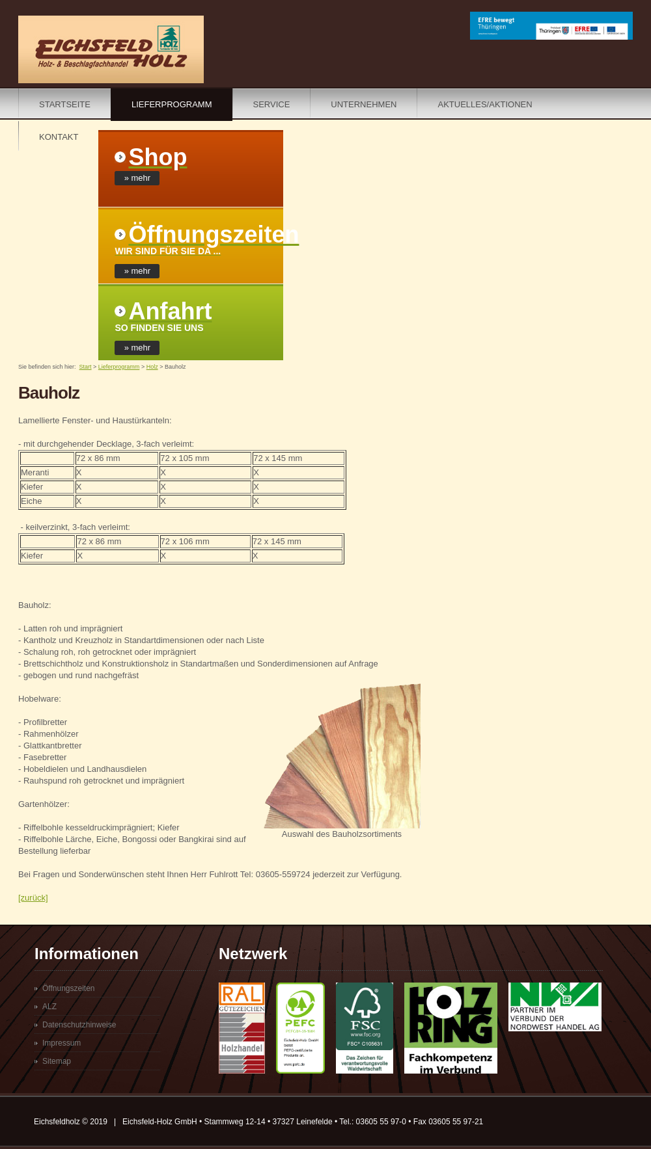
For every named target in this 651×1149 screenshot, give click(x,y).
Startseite (64, 104)
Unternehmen (363, 104)
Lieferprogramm (172, 104)
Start (85, 366)
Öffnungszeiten (68, 988)
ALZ (49, 1006)
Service (271, 104)
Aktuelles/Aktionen (484, 104)
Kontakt (58, 137)
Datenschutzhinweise (79, 1024)
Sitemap (56, 1061)
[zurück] (33, 898)
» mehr (137, 178)
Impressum (61, 1043)
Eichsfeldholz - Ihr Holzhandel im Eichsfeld (111, 49)
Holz (152, 366)
